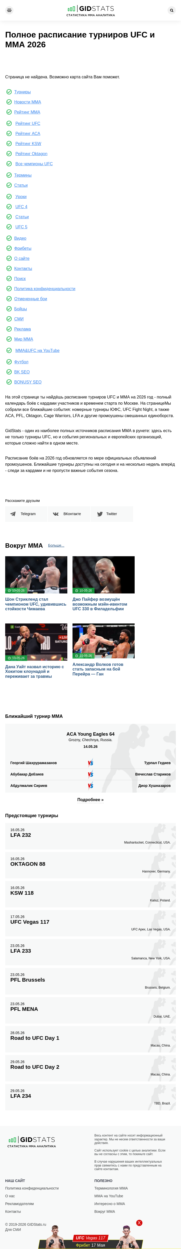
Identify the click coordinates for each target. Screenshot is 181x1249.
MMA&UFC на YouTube (37, 350)
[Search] (172, 10)
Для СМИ (13, 1230)
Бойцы (20, 309)
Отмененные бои (30, 299)
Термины (23, 175)
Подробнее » (90, 799)
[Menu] (9, 10)
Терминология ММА (111, 1188)
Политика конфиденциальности (44, 289)
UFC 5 (21, 227)
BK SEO (22, 372)
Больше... (56, 545)
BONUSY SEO (28, 382)
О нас (10, 1196)
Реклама (22, 329)
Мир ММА (23, 339)
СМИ (19, 319)
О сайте (22, 258)
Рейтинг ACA (27, 133)
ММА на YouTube (109, 1196)
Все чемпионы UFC (34, 164)
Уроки (20, 196)
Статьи (21, 185)
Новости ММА (27, 102)
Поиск (20, 278)
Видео (20, 238)
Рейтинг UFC (27, 123)
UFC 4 (21, 207)
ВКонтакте (72, 514)
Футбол (21, 362)
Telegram (28, 514)
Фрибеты (22, 248)
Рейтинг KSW (28, 143)
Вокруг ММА (105, 1211)
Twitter (111, 514)
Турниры (22, 92)
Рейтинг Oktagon (31, 154)
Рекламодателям (19, 1204)
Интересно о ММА (110, 1204)
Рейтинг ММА (27, 112)
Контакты (23, 268)
